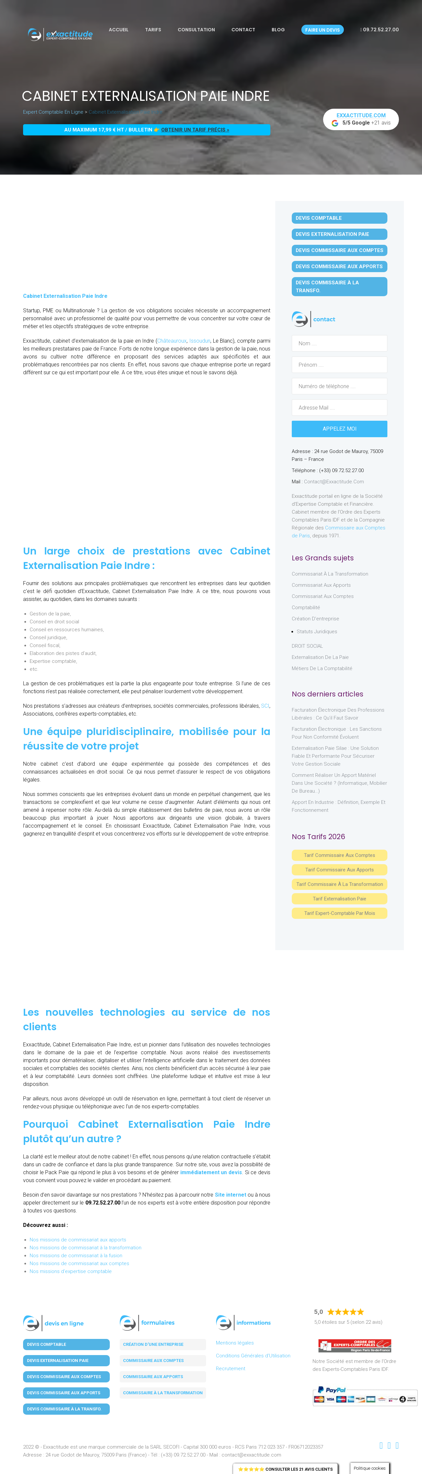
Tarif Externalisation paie (339, 899)
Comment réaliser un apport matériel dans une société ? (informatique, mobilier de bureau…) (339, 783)
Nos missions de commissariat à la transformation (85, 1248)
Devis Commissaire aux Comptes (339, 250)
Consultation (196, 30)
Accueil (119, 30)
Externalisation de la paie (320, 657)
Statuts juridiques (317, 632)
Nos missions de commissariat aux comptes (79, 1263)
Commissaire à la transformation (163, 1392)
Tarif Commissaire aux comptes (339, 855)
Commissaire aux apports (153, 1376)
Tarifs (153, 30)
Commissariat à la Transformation (330, 574)
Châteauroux (172, 341)
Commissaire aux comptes (153, 1360)
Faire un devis (322, 30)
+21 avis (361, 119)
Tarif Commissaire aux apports (339, 870)
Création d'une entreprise (153, 1344)
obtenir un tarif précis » (195, 130)
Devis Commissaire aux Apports (339, 266)
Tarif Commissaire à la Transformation (339, 884)
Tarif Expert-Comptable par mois (339, 913)
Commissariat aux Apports (321, 585)
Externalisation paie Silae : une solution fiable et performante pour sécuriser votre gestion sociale (335, 756)
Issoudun (199, 341)
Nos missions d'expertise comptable (71, 1271)
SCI (265, 706)
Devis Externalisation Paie (332, 234)
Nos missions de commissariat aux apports (78, 1240)
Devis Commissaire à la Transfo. (327, 287)
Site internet (230, 1195)
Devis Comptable (319, 218)
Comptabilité (306, 607)
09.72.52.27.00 (379, 30)
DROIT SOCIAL (307, 646)
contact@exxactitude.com (334, 482)
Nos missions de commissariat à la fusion (76, 1256)
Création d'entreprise (315, 619)
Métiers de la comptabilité (322, 668)
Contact (243, 30)
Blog (278, 30)
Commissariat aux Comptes (323, 596)
